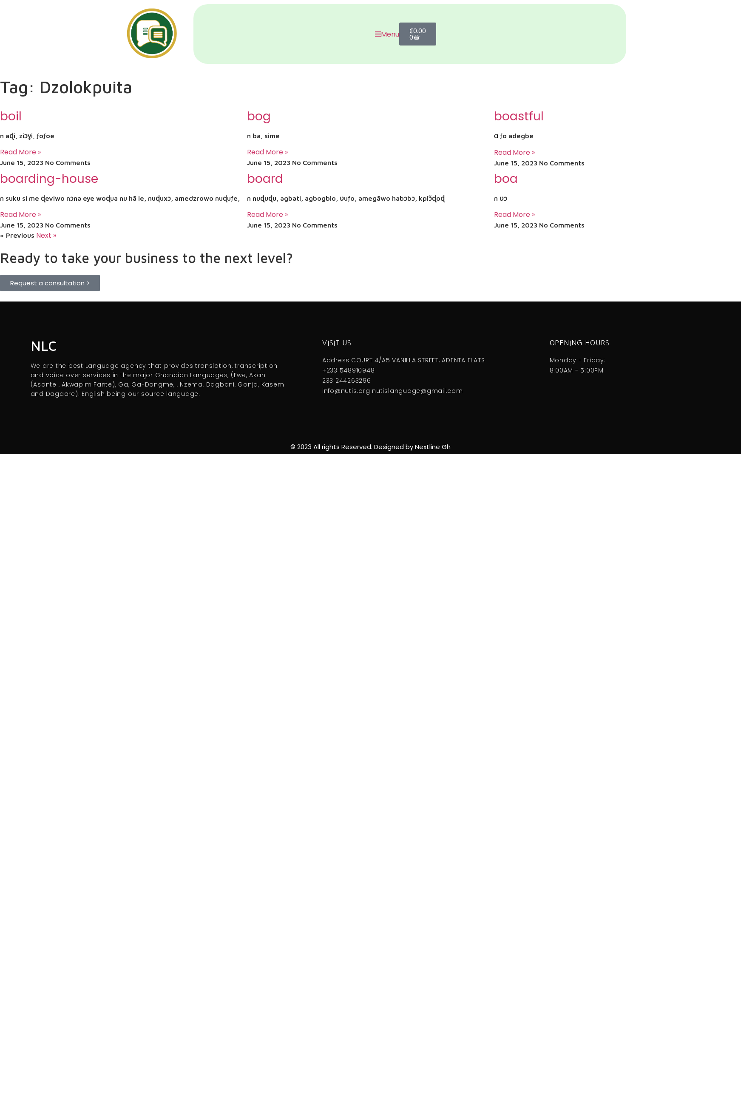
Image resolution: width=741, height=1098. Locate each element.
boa (506, 179)
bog (259, 116)
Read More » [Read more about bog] (267, 152)
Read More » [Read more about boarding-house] (20, 214)
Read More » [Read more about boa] (514, 214)
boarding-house (49, 179)
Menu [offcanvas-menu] (387, 34)
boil (11, 116)
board (265, 179)
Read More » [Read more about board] (267, 214)
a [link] (496, 136)
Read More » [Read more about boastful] (514, 152)
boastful (519, 116)
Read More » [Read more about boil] (20, 152)
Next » (46, 235)
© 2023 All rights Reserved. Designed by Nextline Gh (370, 446)
